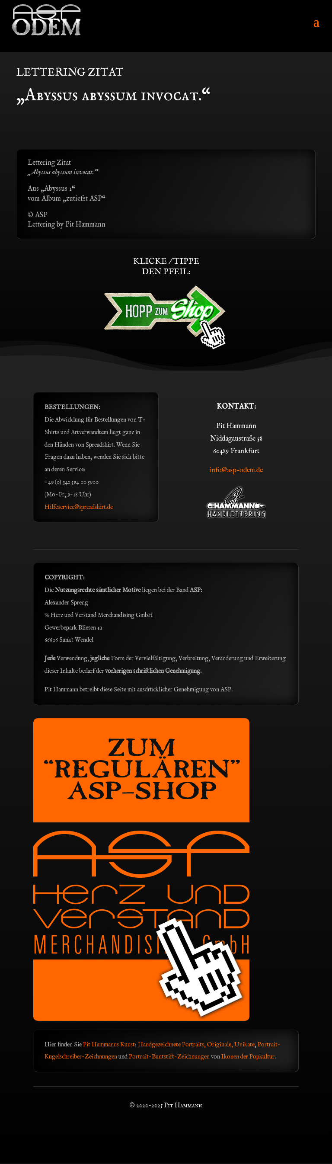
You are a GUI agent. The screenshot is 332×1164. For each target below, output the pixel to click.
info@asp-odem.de (236, 470)
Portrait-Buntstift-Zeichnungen (170, 1057)
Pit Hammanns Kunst (109, 1045)
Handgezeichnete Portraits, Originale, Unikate (196, 1045)
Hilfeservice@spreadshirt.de (79, 507)
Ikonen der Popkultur (248, 1057)
